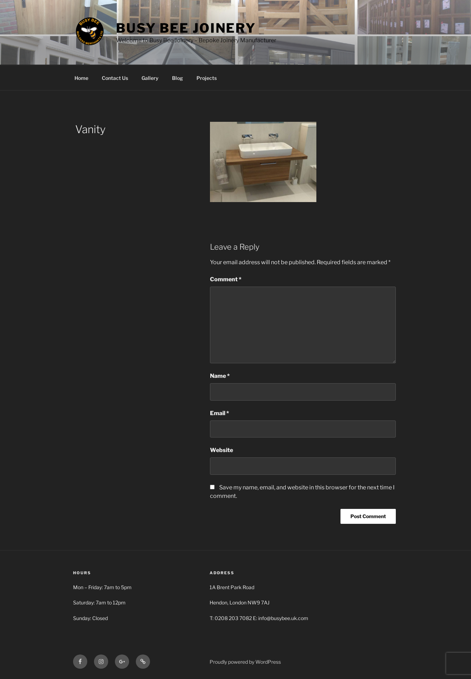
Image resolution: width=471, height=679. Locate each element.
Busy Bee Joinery (186, 28)
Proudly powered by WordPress (245, 662)
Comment (226, 279)
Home (81, 78)
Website (221, 450)
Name (220, 376)
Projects (206, 78)
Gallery (150, 78)
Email (219, 413)
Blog (177, 78)
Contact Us (115, 78)
